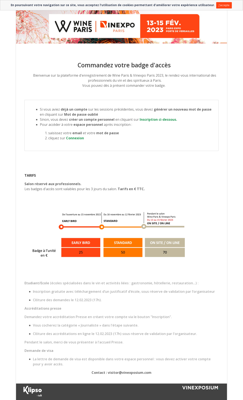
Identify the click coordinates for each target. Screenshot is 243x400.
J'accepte (224, 5)
